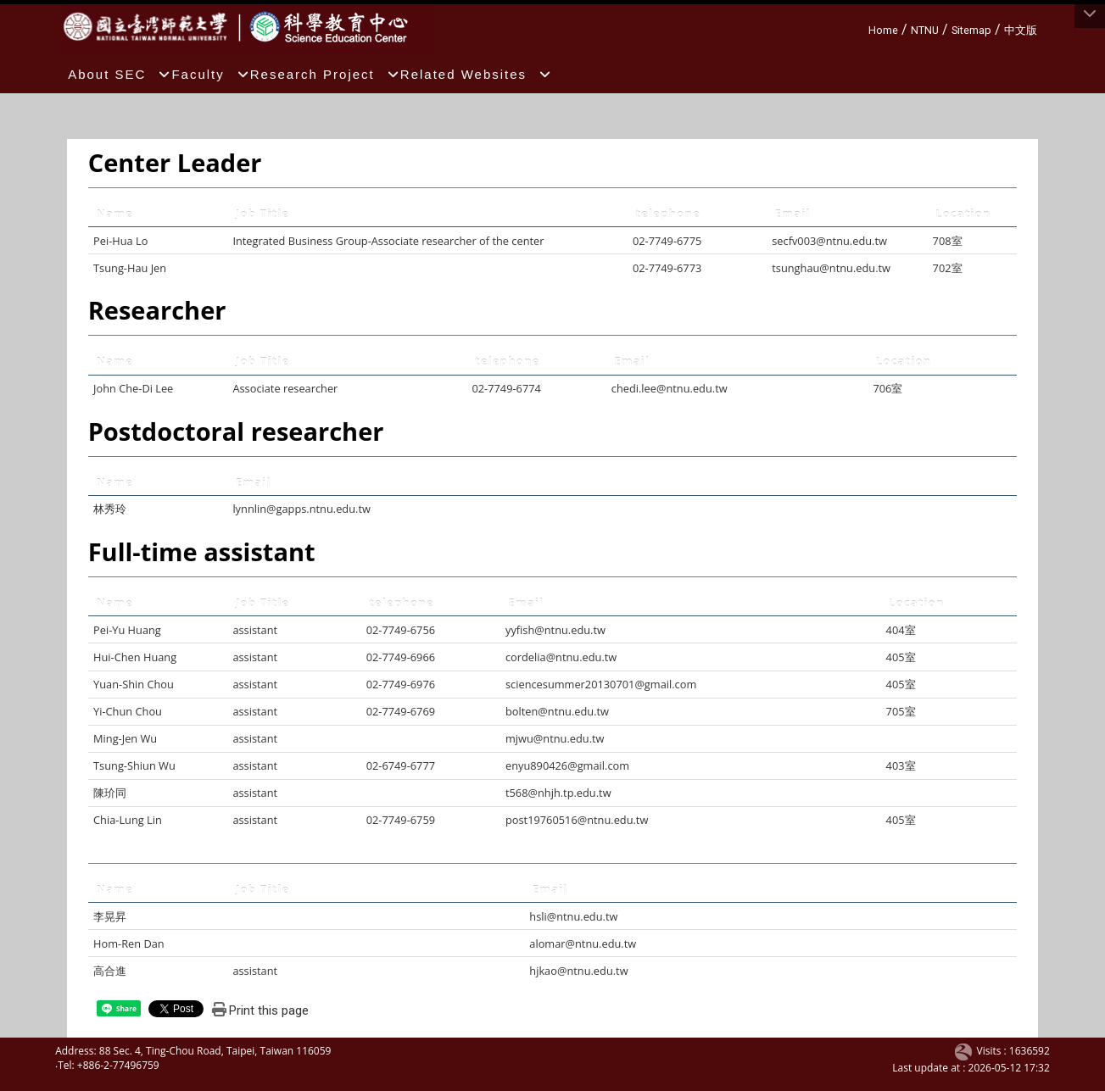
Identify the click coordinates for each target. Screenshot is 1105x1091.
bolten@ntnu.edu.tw (557, 711)
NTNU (925, 30)
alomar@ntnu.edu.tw (582, 943)
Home (883, 30)
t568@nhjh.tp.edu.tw (558, 792)
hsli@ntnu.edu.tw (573, 916)
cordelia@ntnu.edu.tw (561, 657)
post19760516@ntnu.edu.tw (576, 819)
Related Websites (476, 74)
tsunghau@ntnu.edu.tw (831, 268)
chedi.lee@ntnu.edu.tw (669, 388)
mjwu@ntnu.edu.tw (554, 738)
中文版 (1020, 30)
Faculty (210, 74)
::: (862, 27)
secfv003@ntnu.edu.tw (829, 240)
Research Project (325, 74)
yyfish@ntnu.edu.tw (555, 629)
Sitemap (971, 30)
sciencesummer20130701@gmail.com (600, 684)
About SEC (119, 74)
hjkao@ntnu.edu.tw (578, 970)
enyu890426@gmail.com (567, 765)
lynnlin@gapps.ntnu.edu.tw (301, 508)
